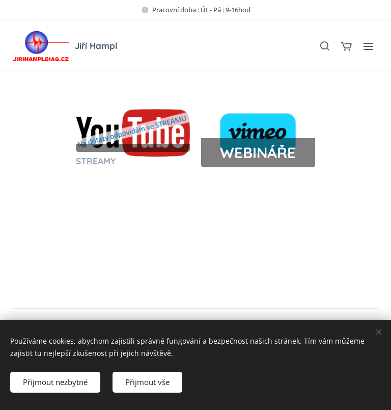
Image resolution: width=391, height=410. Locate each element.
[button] (324, 46)
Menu (368, 46)
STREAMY (96, 161)
